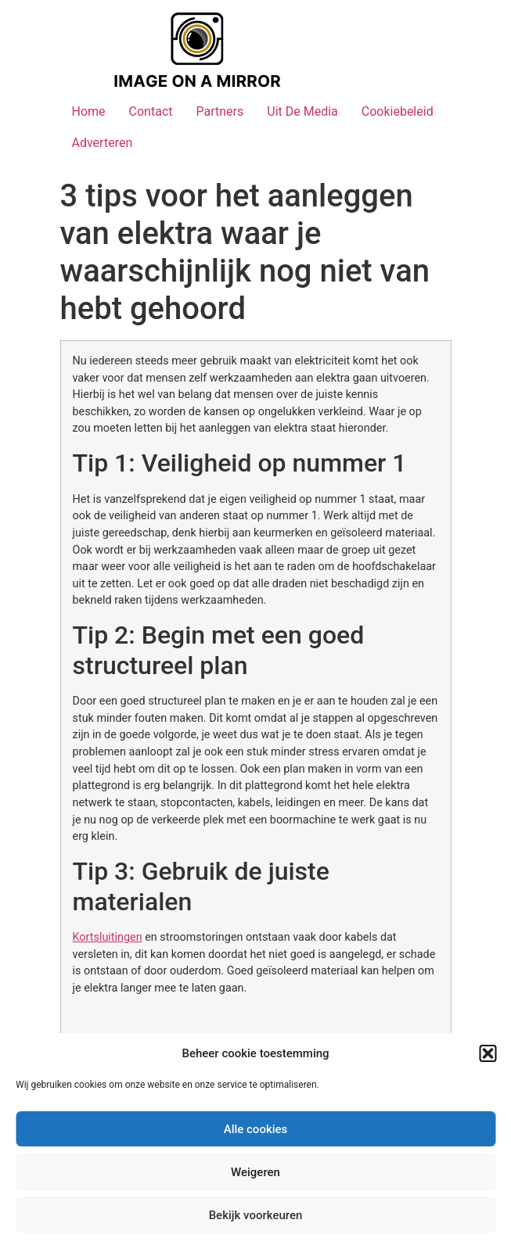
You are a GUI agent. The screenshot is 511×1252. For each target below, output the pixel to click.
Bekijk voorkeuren (256, 1215)
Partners (219, 111)
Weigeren (255, 1172)
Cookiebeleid (398, 111)
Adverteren (102, 142)
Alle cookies (256, 1129)
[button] (487, 1053)
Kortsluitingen (107, 937)
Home (89, 111)
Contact (151, 111)
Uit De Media (302, 111)
